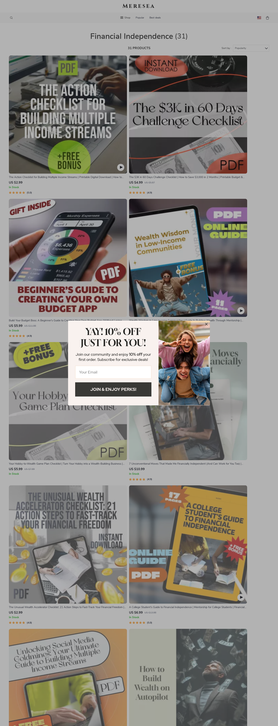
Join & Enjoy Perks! (113, 389)
